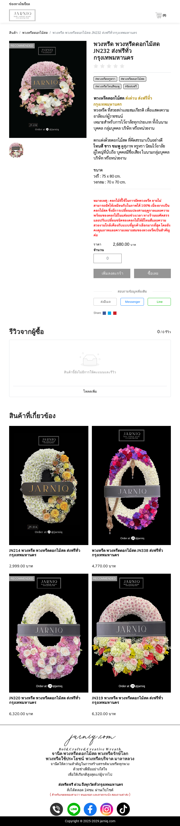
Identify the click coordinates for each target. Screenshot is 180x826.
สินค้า (13, 33)
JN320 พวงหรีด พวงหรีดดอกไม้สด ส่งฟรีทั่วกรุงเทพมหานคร (44, 700)
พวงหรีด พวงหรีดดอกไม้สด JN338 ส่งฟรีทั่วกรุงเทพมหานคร (127, 553)
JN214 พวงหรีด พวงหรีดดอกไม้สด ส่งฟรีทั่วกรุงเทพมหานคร (44, 553)
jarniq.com (107, 821)
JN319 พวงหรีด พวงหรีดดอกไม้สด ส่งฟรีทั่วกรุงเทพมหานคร (127, 700)
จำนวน (99, 250)
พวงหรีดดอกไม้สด (35, 33)
